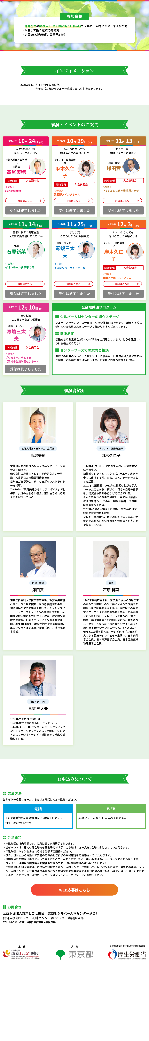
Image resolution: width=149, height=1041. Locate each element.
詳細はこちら (26, 276)
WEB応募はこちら (74, 965)
